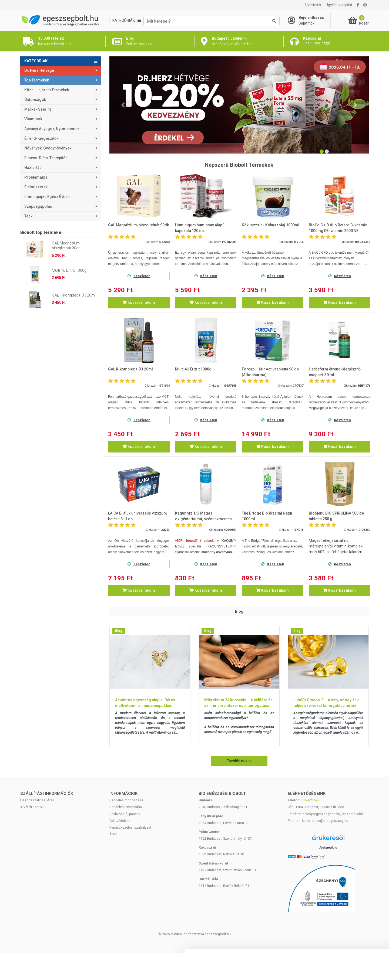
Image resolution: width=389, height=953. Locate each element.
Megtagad (343, 917)
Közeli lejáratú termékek (46, 90)
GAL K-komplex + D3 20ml (74, 295)
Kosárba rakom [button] (138, 302)
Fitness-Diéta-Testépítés (46, 158)
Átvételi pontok (31, 807)
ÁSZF (113, 834)
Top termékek (36, 80)
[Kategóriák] (126, 20)
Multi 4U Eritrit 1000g (69, 270)
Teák (28, 216)
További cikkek (239, 761)
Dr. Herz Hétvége (39, 70)
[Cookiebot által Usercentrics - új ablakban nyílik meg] (35, 942)
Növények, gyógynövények (47, 148)
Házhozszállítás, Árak (37, 800)
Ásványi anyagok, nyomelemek (51, 129)
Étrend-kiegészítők (41, 138)
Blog (118, 631)
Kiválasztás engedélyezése (344, 900)
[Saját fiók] (309, 20)
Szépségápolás (38, 206)
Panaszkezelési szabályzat (130, 827)
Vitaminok (33, 119)
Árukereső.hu (328, 847)
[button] (122, 105)
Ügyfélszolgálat (339, 5)
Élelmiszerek (36, 187)
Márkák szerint (37, 109)
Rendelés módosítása (126, 800)
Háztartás (33, 167)
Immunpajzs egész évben (47, 197)
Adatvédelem (119, 821)
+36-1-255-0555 (312, 800)
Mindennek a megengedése (343, 882)
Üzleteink (313, 5)
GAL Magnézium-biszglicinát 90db (66, 245)
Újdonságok (35, 99)
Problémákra (36, 177)
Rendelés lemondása (125, 807)
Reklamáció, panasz (124, 814)
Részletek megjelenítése (307, 942)
